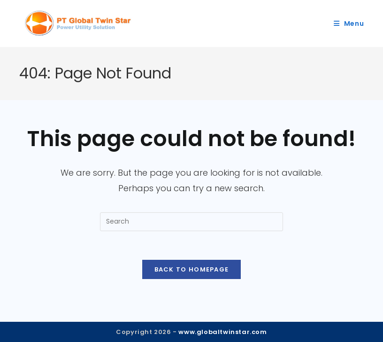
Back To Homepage (191, 269)
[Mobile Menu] (349, 23)
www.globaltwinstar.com (222, 331)
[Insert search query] (191, 221)
